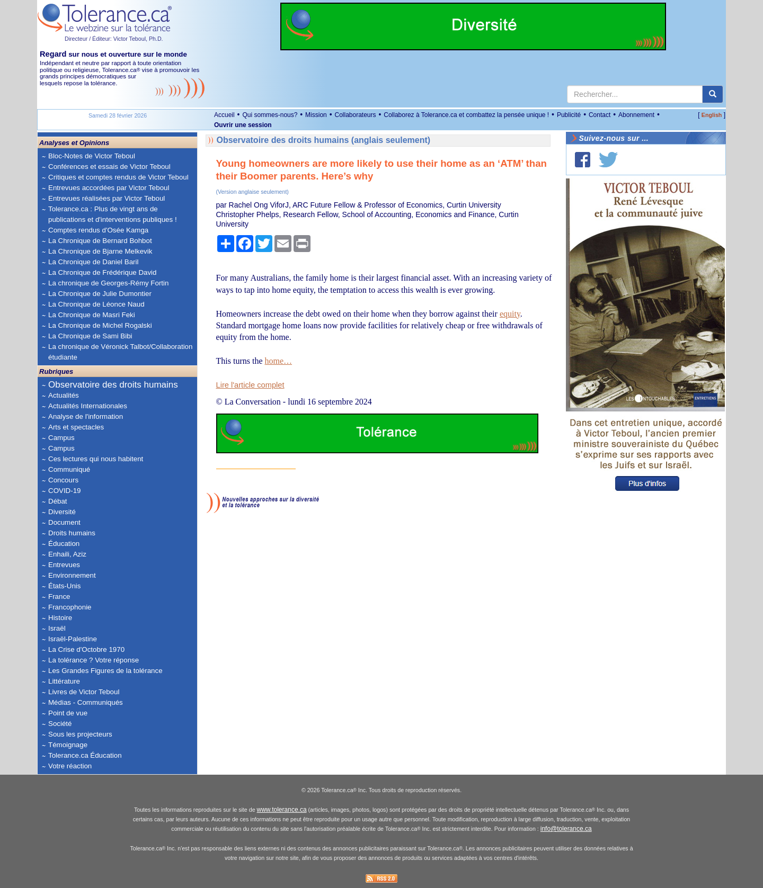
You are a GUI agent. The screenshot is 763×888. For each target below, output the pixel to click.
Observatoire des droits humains (113, 385)
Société (60, 724)
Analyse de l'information (85, 416)
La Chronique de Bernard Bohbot (100, 241)
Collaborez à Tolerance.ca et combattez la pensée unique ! (466, 115)
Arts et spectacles (76, 427)
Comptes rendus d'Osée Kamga (98, 230)
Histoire (60, 618)
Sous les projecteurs (80, 734)
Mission (316, 115)
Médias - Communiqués (85, 702)
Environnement (72, 575)
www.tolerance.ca (282, 809)
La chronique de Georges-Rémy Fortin (108, 283)
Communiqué (69, 469)
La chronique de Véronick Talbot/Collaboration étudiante (120, 352)
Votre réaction (70, 766)
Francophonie (70, 607)
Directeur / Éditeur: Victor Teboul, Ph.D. (114, 38)
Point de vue (67, 713)
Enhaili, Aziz (67, 554)
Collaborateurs (355, 115)
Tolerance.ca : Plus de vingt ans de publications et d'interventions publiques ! (112, 214)
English (712, 115)
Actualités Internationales (87, 406)
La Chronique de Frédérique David (102, 272)
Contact (599, 115)
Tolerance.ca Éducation (85, 755)
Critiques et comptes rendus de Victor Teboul (118, 177)
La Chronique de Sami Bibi (90, 336)
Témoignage (67, 745)
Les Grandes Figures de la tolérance (105, 671)
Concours (63, 480)
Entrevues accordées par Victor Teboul (108, 188)
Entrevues (64, 565)
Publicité (569, 115)
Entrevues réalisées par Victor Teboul (106, 198)
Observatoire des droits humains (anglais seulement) (324, 140)
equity (510, 313)
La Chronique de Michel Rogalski (100, 325)
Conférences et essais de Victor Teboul (109, 167)
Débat (57, 501)
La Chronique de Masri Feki (91, 315)
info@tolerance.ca (566, 828)
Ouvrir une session (243, 125)
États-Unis (64, 586)
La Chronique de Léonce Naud (96, 304)
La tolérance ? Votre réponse (93, 660)
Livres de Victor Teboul (83, 692)
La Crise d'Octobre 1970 (86, 649)
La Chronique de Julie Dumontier (100, 294)
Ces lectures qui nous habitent (95, 459)
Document (64, 522)
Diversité (62, 512)
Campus (61, 438)
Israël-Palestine (72, 639)
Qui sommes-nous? (269, 115)
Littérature (64, 681)
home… (279, 360)
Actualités (63, 395)
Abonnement (636, 115)
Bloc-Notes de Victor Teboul (91, 156)
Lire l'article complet (250, 385)
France (59, 596)
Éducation (63, 544)
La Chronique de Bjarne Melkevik (100, 251)
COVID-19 (64, 491)
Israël (57, 628)
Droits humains (71, 533)
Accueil (224, 115)
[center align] (712, 94)
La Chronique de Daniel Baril (93, 262)
